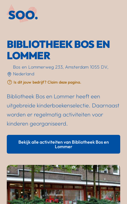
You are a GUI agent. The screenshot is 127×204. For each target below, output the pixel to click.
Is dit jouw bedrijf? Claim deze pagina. (47, 82)
